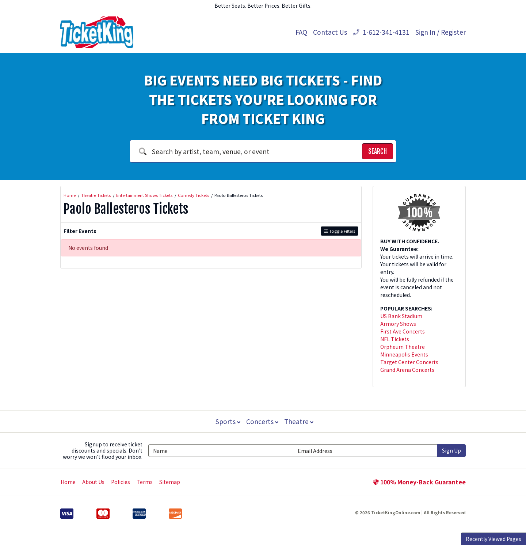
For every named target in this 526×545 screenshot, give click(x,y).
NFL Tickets (394, 339)
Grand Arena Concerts (407, 369)
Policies (120, 481)
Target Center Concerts (409, 362)
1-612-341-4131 (381, 32)
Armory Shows (398, 323)
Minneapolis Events (404, 354)
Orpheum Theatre (402, 346)
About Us (93, 481)
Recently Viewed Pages (493, 538)
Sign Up (451, 450)
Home (68, 481)
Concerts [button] (262, 421)
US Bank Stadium (401, 316)
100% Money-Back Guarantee (419, 481)
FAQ (301, 32)
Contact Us (330, 32)
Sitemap (169, 481)
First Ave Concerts (402, 331)
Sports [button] (227, 421)
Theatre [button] (300, 421)
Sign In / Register (440, 32)
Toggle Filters (339, 231)
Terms (145, 481)
